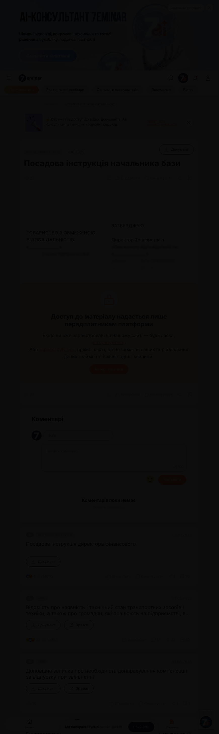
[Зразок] (78, 625)
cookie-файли (111, 727)
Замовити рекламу (186, 8)
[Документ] (176, 149)
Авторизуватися (109, 369)
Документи (172, 723)
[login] (207, 78)
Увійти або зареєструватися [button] (162, 122)
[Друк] (109, 178)
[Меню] (9, 78)
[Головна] (30, 104)
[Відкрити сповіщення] (195, 78)
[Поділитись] (180, 178)
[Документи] (161, 90)
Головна (29, 723)
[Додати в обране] (190, 178)
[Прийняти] (141, 727)
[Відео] (188, 90)
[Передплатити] (21, 90)
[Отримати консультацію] (118, 90)
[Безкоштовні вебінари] (65, 90)
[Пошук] (171, 78)
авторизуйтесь (108, 342)
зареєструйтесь (57, 349)
